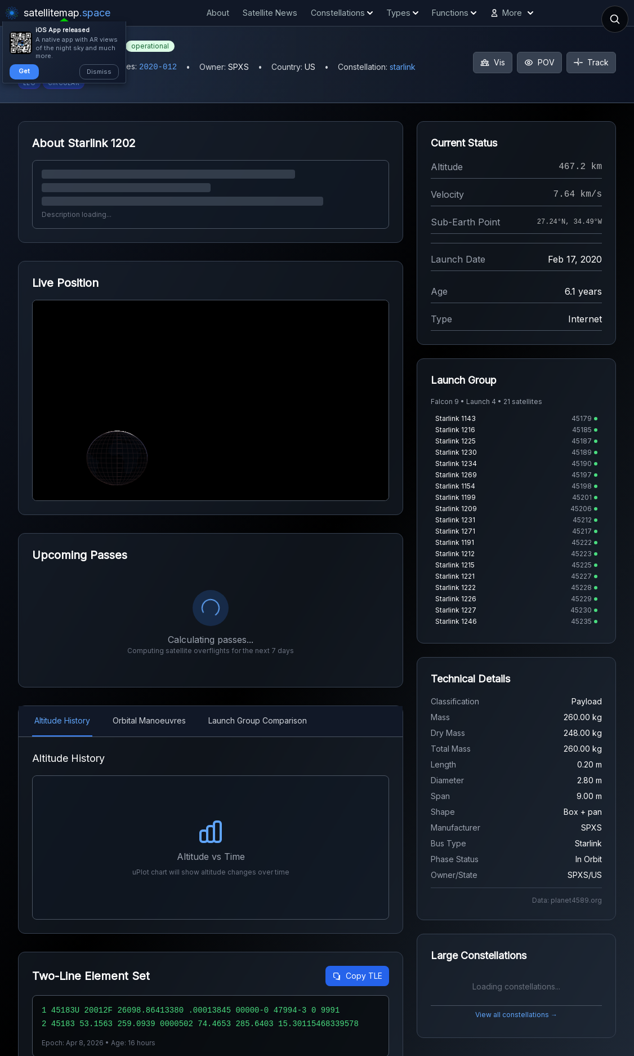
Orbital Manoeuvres (149, 720)
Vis (492, 62)
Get (24, 71)
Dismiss (99, 72)
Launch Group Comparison (257, 720)
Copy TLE (357, 975)
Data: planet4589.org (567, 900)
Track (591, 62)
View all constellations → (516, 1014)
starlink (403, 67)
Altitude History (62, 720)
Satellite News (270, 12)
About (218, 12)
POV (539, 62)
